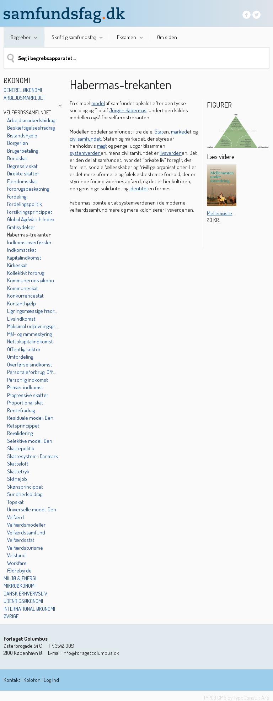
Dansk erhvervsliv (25, 593)
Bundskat (17, 158)
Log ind (51, 679)
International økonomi (29, 608)
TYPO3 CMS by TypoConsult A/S (236, 697)
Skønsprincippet (25, 486)
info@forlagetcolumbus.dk (91, 653)
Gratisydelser (21, 227)
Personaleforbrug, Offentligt (32, 372)
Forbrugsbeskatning (28, 188)
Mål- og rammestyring (29, 334)
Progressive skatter (27, 395)
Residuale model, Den (30, 417)
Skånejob (17, 479)
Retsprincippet (23, 425)
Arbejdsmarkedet (24, 97)
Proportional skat (25, 402)
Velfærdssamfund (26, 532)
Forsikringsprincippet (29, 211)
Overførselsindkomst (29, 364)
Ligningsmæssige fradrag (32, 311)
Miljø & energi (20, 578)
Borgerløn (17, 143)
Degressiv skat (22, 166)
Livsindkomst (21, 318)
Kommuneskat (22, 288)
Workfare (17, 563)
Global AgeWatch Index (30, 219)
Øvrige (11, 616)
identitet (138, 188)
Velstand (16, 555)
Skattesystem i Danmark (32, 456)
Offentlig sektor (24, 349)
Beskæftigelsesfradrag (31, 127)
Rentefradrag (21, 410)
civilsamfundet (85, 138)
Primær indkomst (25, 387)
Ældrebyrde (19, 570)
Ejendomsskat (22, 181)
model (98, 103)
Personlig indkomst (27, 379)
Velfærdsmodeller (26, 524)
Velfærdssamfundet (27, 112)
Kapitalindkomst (24, 257)
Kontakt (12, 679)
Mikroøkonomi (20, 585)
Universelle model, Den (31, 509)
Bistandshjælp (22, 135)
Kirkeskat (17, 265)
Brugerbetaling (22, 150)
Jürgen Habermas (127, 110)
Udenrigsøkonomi (23, 601)
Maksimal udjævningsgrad (32, 326)
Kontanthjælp (21, 303)
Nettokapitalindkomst (30, 341)
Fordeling (16, 196)
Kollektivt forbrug (25, 273)
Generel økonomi (23, 90)
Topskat (15, 502)
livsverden (171, 153)
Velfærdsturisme (25, 547)
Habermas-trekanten (29, 234)
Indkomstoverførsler (29, 242)
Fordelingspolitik (24, 204)
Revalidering (20, 433)
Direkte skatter (23, 173)
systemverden (85, 153)
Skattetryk (18, 471)
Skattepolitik (20, 448)
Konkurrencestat (25, 295)
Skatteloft (17, 463)
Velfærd (15, 517)
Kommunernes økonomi (32, 280)
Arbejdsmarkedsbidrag (31, 120)
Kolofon (32, 679)
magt (102, 145)
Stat (159, 131)
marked (179, 131)
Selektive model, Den (29, 441)
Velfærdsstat (20, 540)
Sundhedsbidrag (24, 494)
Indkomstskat (21, 249)
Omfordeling (20, 356)
